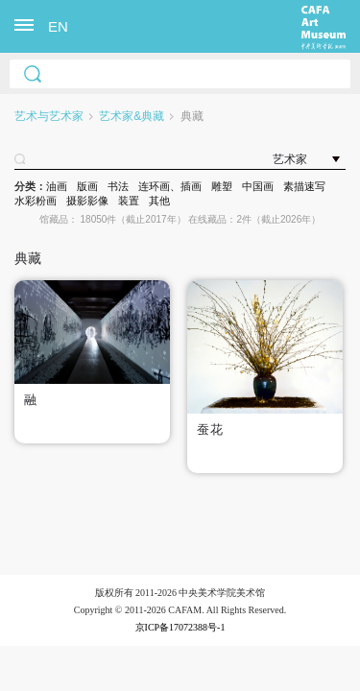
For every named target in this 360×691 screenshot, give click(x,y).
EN (58, 26)
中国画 (258, 186)
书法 (118, 186)
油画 (56, 186)
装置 (128, 200)
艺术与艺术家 (49, 116)
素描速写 (304, 186)
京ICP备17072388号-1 (180, 627)
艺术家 (290, 159)
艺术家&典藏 (131, 116)
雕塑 (221, 186)
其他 (159, 200)
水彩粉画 (35, 200)
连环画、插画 (170, 186)
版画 (87, 186)
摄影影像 (87, 200)
